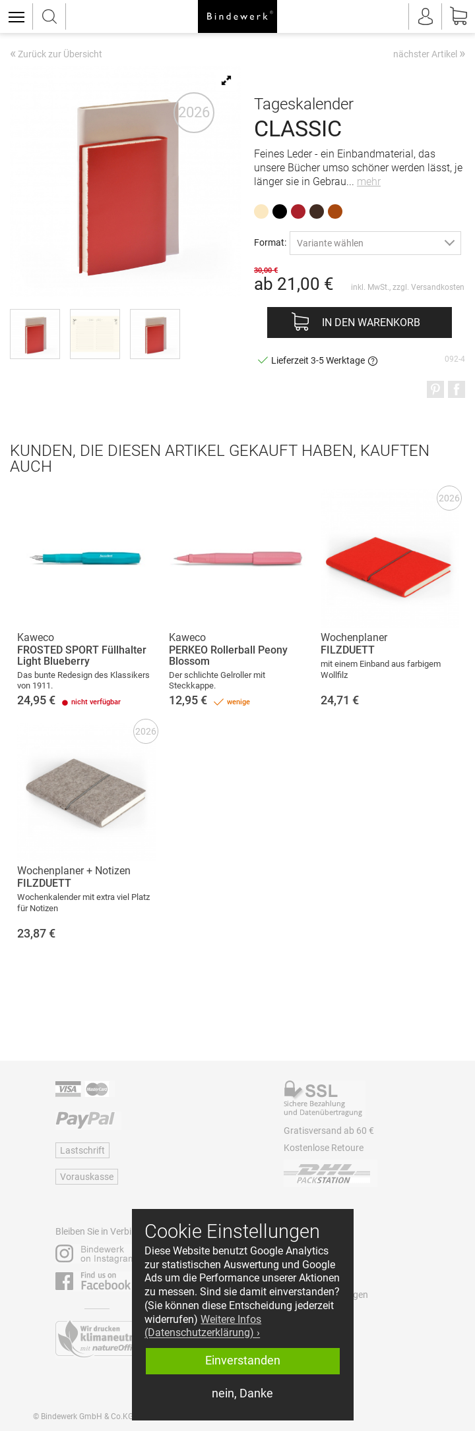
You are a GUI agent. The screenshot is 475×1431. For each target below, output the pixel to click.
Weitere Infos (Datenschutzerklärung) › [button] (202, 1326)
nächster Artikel (429, 53)
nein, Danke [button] (242, 1393)
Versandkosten (437, 287)
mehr (369, 181)
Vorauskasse (86, 1176)
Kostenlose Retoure (324, 1147)
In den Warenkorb (371, 322)
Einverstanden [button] (242, 1360)
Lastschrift (82, 1150)
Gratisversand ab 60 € (329, 1130)
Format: (270, 242)
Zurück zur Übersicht (56, 55)
